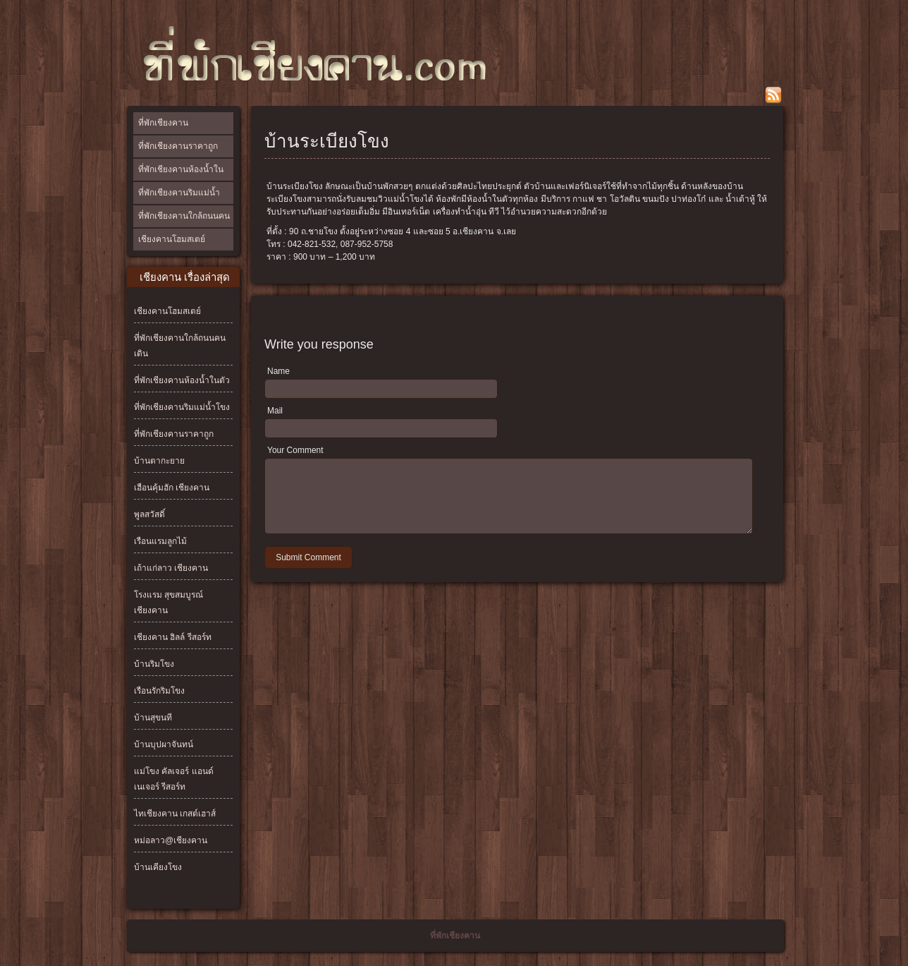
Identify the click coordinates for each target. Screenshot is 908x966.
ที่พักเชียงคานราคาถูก (178, 146)
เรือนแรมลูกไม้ (160, 541)
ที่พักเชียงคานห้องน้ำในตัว (180, 179)
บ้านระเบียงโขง (326, 141)
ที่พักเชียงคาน (163, 123)
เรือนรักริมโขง (159, 691)
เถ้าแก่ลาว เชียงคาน (171, 568)
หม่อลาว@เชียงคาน (170, 840)
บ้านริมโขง (154, 664)
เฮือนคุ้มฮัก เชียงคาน (171, 488)
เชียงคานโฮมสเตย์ (171, 239)
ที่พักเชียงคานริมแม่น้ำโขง (179, 203)
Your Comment (295, 450)
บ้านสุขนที (153, 718)
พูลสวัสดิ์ (149, 514)
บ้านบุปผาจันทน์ (163, 744)
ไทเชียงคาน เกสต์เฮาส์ (175, 814)
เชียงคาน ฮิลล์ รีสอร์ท (172, 637)
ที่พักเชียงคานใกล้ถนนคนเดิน (184, 226)
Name (278, 371)
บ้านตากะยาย (159, 461)
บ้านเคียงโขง (158, 867)
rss (773, 95)
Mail (275, 411)
